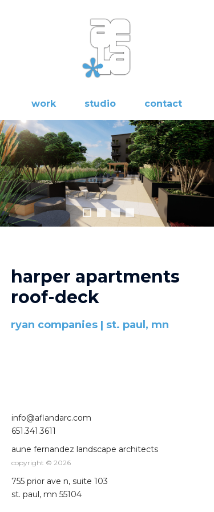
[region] (107, 188)
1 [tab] (87, 212)
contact (163, 103)
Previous (11, 173)
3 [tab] (115, 212)
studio (100, 103)
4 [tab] (130, 212)
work (43, 103)
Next (202, 173)
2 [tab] (101, 212)
